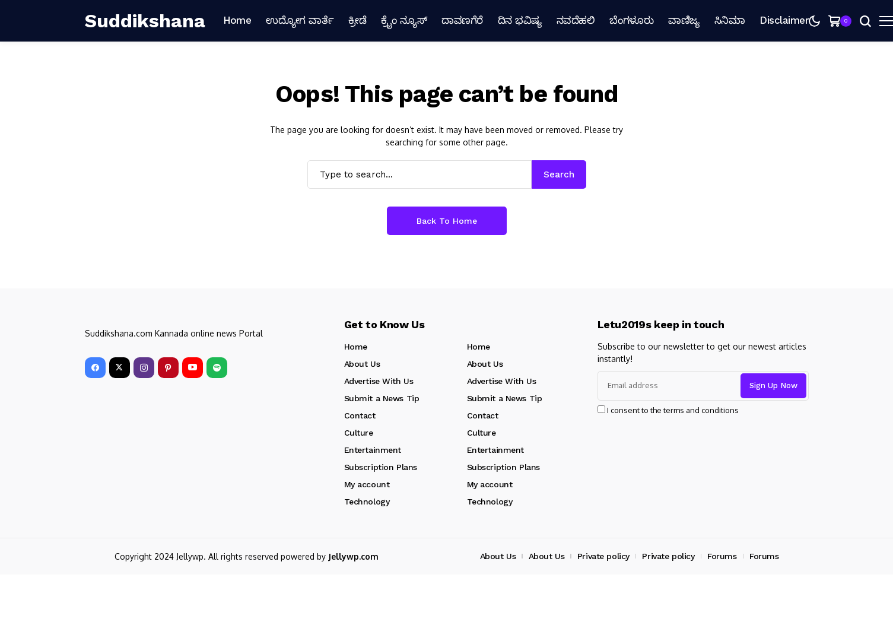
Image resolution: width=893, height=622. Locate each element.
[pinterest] (168, 367)
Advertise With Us (379, 381)
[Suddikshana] (145, 20)
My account (367, 484)
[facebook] (95, 367)
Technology (367, 501)
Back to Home (447, 221)
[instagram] (144, 367)
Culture (358, 432)
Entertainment (373, 450)
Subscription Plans (380, 467)
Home (355, 346)
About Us (362, 364)
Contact (360, 415)
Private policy (603, 556)
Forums (721, 556)
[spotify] (216, 367)
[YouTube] (192, 367)
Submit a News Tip (382, 398)
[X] (119, 367)
